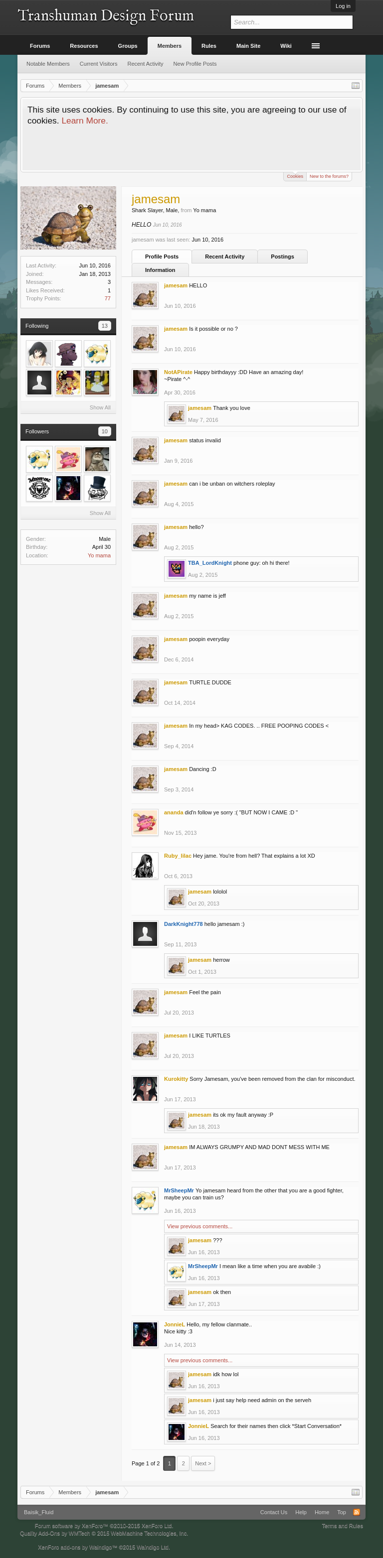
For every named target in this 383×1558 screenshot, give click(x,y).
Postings (282, 257)
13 (105, 326)
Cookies (295, 175)
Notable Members (48, 64)
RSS (357, 1512)
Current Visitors (99, 64)
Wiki (286, 46)
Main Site (248, 46)
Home (322, 1512)
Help (301, 1512)
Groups (128, 46)
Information (160, 270)
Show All (100, 407)
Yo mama (99, 555)
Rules (208, 46)
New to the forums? (329, 176)
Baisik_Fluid (38, 1512)
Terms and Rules (342, 1526)
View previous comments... (199, 1226)
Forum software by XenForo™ (104, 1526)
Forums (40, 46)
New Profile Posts (195, 64)
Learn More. (84, 121)
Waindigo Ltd (153, 1547)
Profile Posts (162, 257)
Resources (84, 46)
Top (341, 1512)
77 (108, 298)
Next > (203, 1463)
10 (105, 431)
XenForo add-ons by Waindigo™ (77, 1547)
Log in (343, 6)
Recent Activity (224, 257)
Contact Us (273, 1512)
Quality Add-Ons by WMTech (104, 1533)
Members (170, 46)
